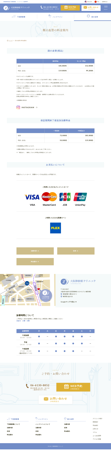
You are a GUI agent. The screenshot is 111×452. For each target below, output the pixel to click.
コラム (95, 435)
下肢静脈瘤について (13, 428)
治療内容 (10, 431)
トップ (11, 40)
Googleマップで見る (68, 304)
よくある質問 (97, 438)
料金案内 (10, 438)
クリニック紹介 (97, 422)
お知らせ (95, 432)
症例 (8, 435)
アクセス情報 (97, 441)
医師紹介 (95, 425)
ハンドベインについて (43, 428)
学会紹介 (95, 428)
